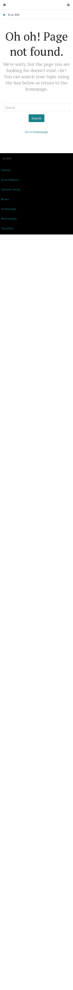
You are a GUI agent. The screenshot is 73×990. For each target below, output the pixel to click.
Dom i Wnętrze (10, 180)
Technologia (8, 209)
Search (36, 118)
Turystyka (7, 228)
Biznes (5, 199)
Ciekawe (6, 170)
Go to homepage (36, 132)
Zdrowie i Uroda (10, 189)
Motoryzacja (9, 218)
